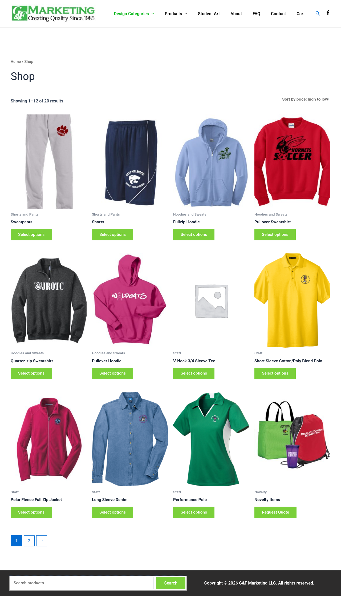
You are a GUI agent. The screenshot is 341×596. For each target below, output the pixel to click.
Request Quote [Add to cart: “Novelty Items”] (276, 515)
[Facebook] (328, 12)
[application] (165, 14)
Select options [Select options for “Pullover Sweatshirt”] (276, 235)
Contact (281, 13)
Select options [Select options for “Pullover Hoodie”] (113, 375)
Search (170, 583)
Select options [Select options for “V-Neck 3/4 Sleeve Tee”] (194, 375)
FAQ (262, 13)
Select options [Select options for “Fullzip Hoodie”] (194, 235)
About (243, 13)
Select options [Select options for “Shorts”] (113, 235)
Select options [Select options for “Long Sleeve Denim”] (113, 515)
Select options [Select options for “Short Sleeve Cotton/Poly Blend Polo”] (276, 375)
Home (16, 61)
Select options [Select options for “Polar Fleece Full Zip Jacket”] (32, 515)
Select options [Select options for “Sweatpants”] (32, 235)
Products (188, 14)
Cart (302, 13)
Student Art (218, 13)
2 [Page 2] (29, 544)
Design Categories (148, 14)
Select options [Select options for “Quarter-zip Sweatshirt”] (32, 375)
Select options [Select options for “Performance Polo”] (194, 515)
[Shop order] (304, 99)
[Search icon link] (317, 13)
